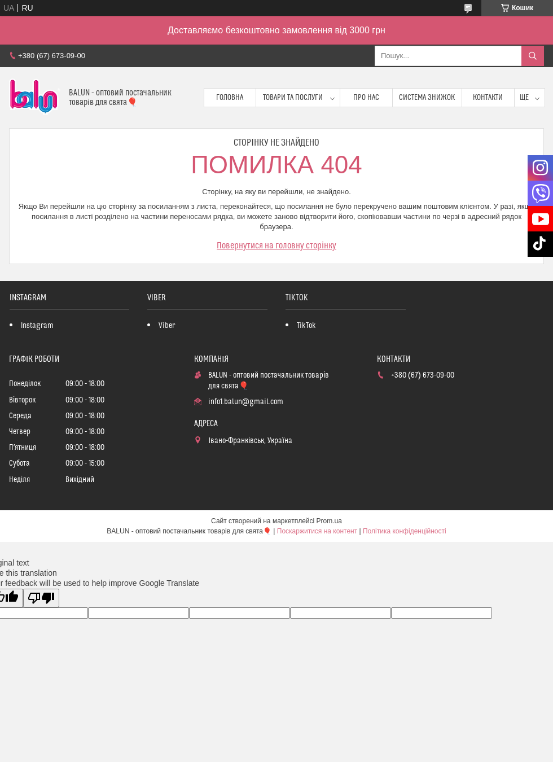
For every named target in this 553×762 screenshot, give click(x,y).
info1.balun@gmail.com (245, 401)
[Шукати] (532, 56)
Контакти (488, 97)
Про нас (366, 97)
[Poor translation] (41, 598)
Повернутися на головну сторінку (276, 245)
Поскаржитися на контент (317, 531)
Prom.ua (329, 521)
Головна (229, 97)
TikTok (306, 325)
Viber (167, 325)
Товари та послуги (293, 97)
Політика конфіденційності (404, 531)
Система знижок (427, 97)
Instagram (37, 325)
